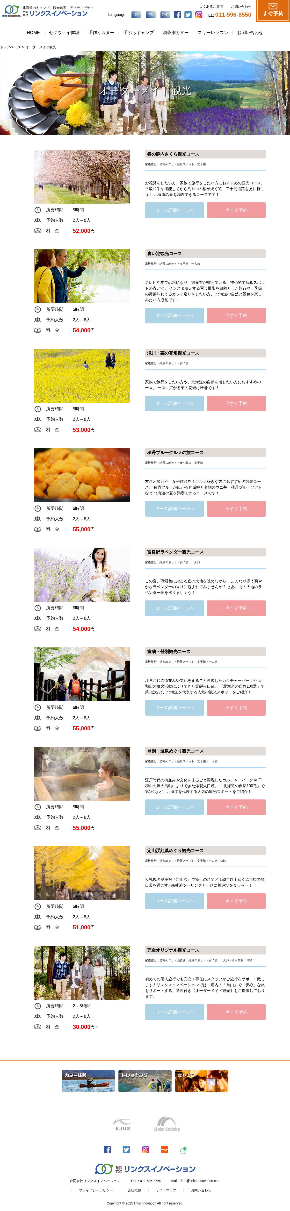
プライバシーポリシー (96, 1190)
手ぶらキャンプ (138, 32)
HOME (33, 32)
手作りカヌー (101, 32)
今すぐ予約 (236, 210)
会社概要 (134, 1190)
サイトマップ (166, 1190)
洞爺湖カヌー (176, 32)
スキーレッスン (213, 32)
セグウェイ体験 (64, 32)
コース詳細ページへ (174, 210)
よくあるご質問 (211, 6)
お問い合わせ (241, 6)
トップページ (10, 47)
